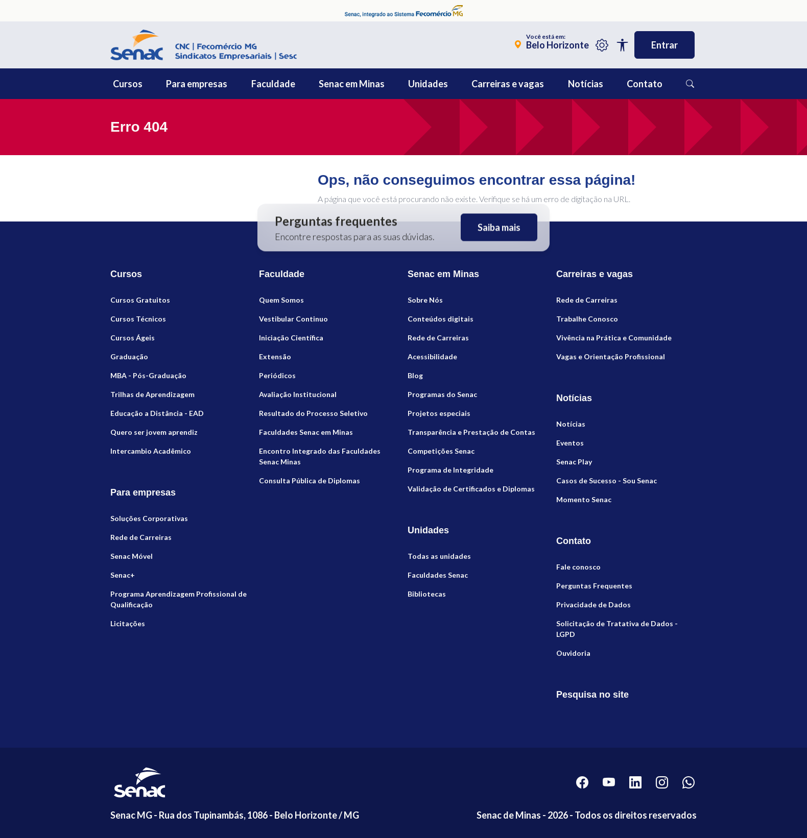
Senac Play (574, 461)
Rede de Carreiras (141, 537)
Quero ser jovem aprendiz (154, 432)
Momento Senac (583, 499)
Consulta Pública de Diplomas (309, 480)
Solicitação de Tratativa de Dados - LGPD (617, 628)
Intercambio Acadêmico (150, 451)
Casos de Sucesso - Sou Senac (606, 480)
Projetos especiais (439, 413)
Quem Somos (281, 299)
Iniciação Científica (291, 337)
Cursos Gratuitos (140, 299)
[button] (151, 83)
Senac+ (122, 575)
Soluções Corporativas (149, 518)
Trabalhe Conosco (587, 318)
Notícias (570, 424)
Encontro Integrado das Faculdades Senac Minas (320, 456)
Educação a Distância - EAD (157, 413)
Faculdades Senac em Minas (306, 432)
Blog (415, 375)
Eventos (570, 442)
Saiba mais (499, 227)
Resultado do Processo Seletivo (313, 413)
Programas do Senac (442, 394)
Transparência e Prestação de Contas (471, 432)
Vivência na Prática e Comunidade (614, 337)
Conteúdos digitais (440, 318)
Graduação (129, 356)
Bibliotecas (427, 593)
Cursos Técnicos (138, 318)
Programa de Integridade (450, 469)
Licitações (127, 623)
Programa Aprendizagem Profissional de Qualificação (178, 599)
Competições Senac (441, 451)
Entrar (664, 45)
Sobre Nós (425, 299)
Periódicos (277, 375)
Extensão (275, 356)
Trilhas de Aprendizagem (152, 394)
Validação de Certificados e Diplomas (471, 488)
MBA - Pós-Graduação (148, 375)
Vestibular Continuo (293, 318)
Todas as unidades (439, 556)
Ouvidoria (573, 653)
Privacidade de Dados (593, 604)
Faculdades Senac (438, 575)
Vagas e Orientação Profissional (610, 356)
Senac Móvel (131, 556)
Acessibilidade (432, 356)
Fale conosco (578, 566)
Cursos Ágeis (132, 337)
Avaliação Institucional (298, 394)
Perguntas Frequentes (594, 585)
